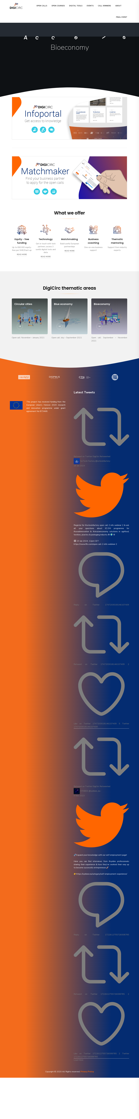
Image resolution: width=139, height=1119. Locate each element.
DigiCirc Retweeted (101, 456)
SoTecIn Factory (87, 461)
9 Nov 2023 (79, 795)
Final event (121, 17)
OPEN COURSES (58, 6)
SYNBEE (84, 791)
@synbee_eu (94, 791)
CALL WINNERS (104, 6)
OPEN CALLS (41, 6)
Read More (22, 254)
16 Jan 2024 (79, 465)
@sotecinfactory (102, 461)
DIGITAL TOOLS (75, 6)
